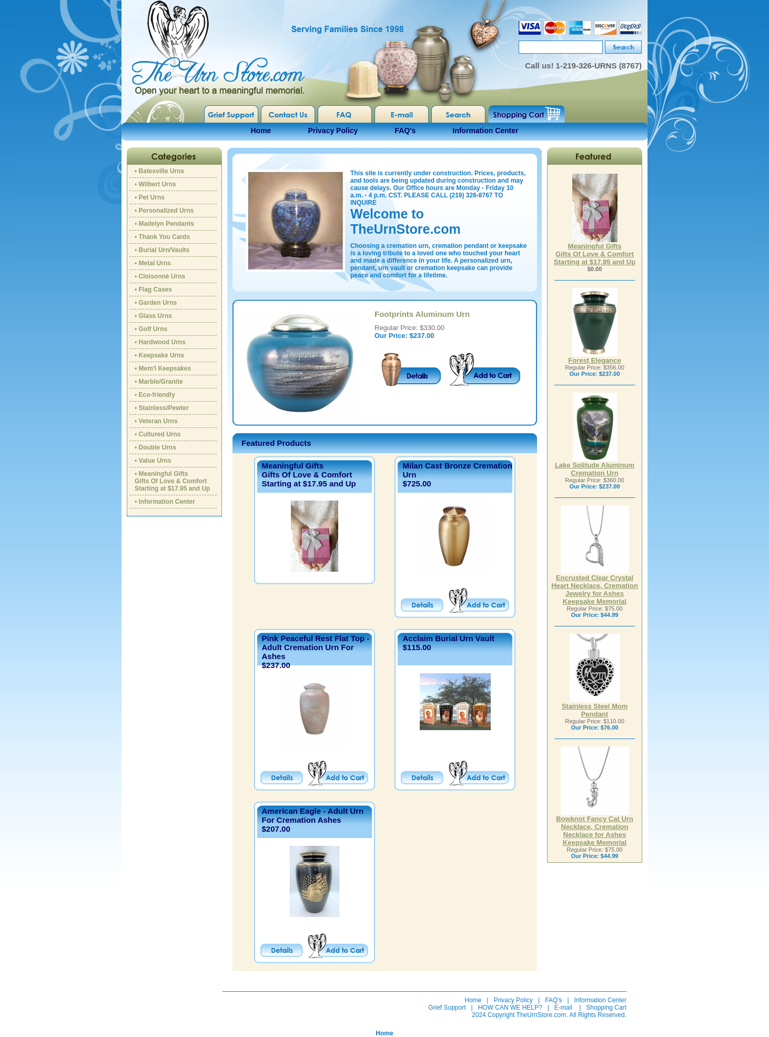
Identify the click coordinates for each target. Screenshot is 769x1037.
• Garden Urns (156, 302)
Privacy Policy (333, 130)
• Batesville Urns (159, 171)
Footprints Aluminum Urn (422, 314)
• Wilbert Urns (155, 184)
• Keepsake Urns (159, 355)
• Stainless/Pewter (162, 408)
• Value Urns (153, 460)
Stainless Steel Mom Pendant (595, 707)
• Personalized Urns (164, 210)
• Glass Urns (153, 316)
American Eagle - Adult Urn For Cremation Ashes (313, 815)
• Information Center (165, 501)
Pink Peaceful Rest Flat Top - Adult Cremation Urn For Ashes (316, 647)
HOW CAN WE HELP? (510, 1007)
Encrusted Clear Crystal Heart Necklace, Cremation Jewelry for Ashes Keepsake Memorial (594, 586)
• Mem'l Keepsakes (163, 368)
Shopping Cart (606, 1007)
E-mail (563, 1007)
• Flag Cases (153, 289)
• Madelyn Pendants (164, 223)
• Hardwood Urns (160, 342)
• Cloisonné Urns (160, 276)
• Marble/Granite (159, 381)
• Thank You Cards (162, 237)
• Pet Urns (150, 197)
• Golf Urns (151, 329)
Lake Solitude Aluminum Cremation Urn (594, 466)
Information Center (485, 130)
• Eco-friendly (155, 394)
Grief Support (447, 1007)
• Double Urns (155, 447)
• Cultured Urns (158, 434)
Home (261, 130)
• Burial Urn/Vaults (162, 250)
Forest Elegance (594, 357)
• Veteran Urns (156, 421)
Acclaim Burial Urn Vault (448, 638)
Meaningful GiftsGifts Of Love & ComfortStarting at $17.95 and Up (309, 474)
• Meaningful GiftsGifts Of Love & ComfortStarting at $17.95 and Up (172, 481)
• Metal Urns (153, 263)
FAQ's (405, 130)
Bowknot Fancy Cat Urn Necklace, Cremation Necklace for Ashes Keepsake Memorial (594, 827)
